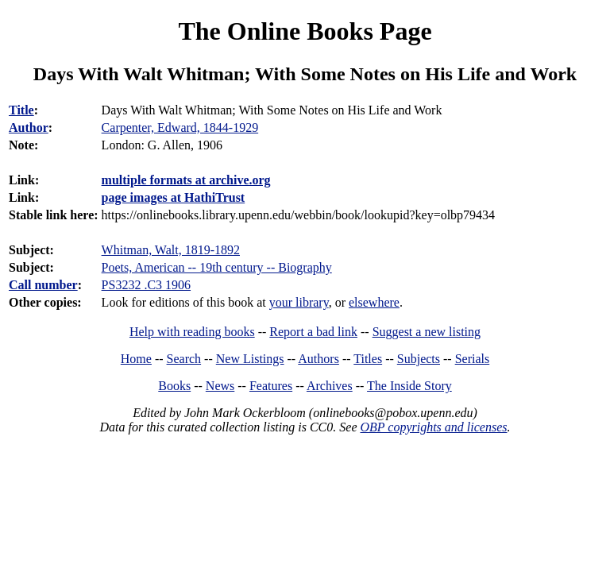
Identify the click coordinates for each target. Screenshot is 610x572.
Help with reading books (192, 331)
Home (136, 358)
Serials (472, 358)
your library (299, 302)
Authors (318, 358)
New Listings (250, 358)
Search (184, 358)
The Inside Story (409, 385)
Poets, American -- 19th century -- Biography (217, 267)
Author (28, 127)
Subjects (418, 358)
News (220, 385)
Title (21, 110)
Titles (367, 358)
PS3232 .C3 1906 (146, 285)
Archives (330, 385)
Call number (43, 285)
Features (270, 385)
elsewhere (374, 302)
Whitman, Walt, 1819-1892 (171, 250)
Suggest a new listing (427, 331)
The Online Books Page (304, 31)
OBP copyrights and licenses (433, 427)
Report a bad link (313, 331)
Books (174, 385)
